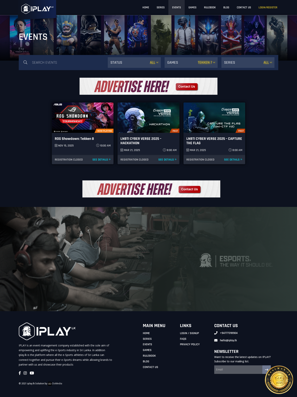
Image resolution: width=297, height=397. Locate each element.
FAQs (183, 339)
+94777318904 (229, 333)
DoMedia (55, 383)
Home (146, 333)
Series (147, 339)
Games (147, 350)
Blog (146, 361)
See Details (101, 160)
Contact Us (150, 367)
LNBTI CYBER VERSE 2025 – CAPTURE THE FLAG (214, 141)
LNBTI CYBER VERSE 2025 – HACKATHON (140, 141)
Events (147, 344)
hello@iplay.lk (228, 340)
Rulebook (149, 356)
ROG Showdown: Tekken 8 (74, 138)
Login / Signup (189, 333)
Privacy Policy (190, 344)
